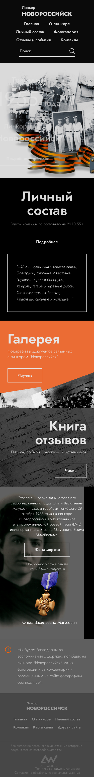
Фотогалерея (66, 32)
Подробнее (47, 242)
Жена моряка (47, 549)
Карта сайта (43, 727)
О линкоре (59, 24)
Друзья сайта (69, 727)
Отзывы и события (33, 40)
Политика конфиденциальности (57, 768)
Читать (70, 470)
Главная (31, 24)
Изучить (25, 375)
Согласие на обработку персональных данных (47, 772)
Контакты (69, 40)
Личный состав (30, 32)
